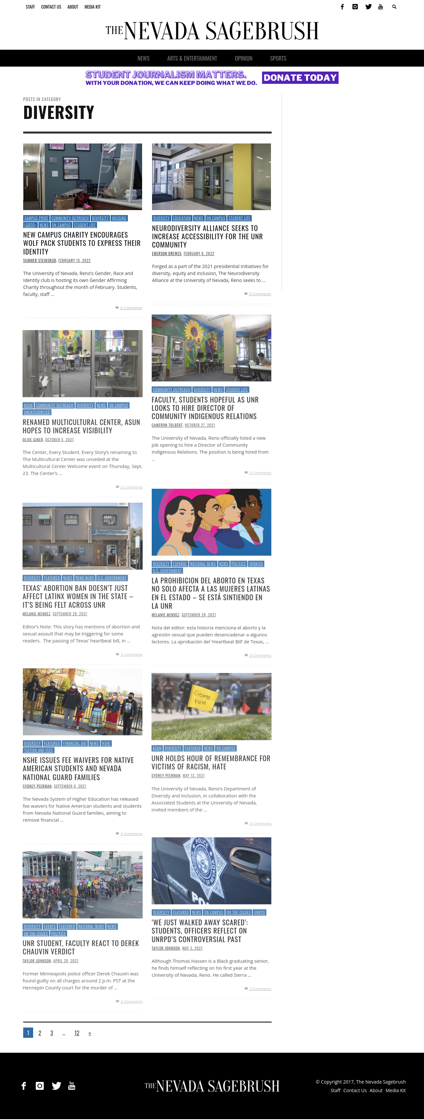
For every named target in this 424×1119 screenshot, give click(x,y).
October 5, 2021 (59, 466)
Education (182, 218)
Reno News (84, 603)
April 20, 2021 (65, 987)
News (44, 225)
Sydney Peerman (164, 802)
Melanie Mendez (34, 640)
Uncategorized (35, 438)
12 (77, 1033)
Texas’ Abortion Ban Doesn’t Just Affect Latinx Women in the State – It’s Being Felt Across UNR (77, 622)
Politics (57, 959)
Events (48, 952)
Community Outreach (70, 218)
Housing (119, 218)
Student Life (85, 225)
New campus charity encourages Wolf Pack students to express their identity (82, 242)
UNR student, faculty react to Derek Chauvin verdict (80, 973)
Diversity (100, 218)
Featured (50, 603)
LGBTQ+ (30, 225)
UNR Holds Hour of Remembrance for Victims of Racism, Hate (211, 788)
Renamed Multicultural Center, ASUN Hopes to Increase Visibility (81, 452)
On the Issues (34, 959)
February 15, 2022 (74, 260)
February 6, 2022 (199, 253)
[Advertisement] (341, 191)
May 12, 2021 (193, 802)
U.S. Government (113, 603)
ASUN (26, 430)
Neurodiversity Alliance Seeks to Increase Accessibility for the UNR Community (207, 236)
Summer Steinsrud (39, 260)
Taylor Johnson (35, 987)
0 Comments (128, 307)
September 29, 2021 (69, 640)
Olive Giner (30, 466)
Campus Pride (36, 218)
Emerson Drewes (167, 253)
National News (91, 952)
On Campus (61, 225)
